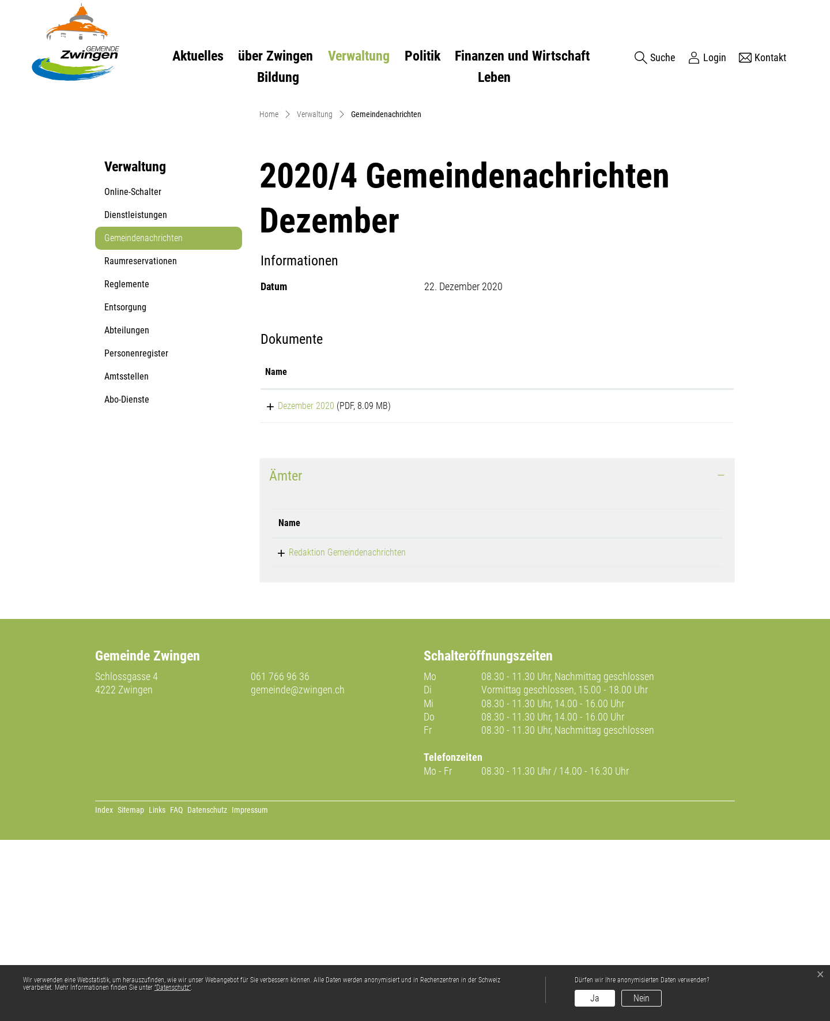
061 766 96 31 (504, 732)
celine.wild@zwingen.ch (622, 732)
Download (664, 585)
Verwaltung (359, 56)
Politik (422, 56)
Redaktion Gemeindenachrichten (336, 732)
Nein (641, 998)
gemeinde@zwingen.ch (298, 871)
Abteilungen (126, 507)
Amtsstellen (126, 553)
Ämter (285, 657)
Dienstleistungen (135, 391)
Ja (594, 998)
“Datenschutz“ (172, 988)
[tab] (497, 657)
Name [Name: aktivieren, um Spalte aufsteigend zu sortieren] (276, 548)
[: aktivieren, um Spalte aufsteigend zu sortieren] (664, 549)
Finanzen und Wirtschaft (522, 56)
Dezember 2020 (293, 582)
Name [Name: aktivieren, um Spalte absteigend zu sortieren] (289, 703)
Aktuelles (198, 56)
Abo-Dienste (126, 576)
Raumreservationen (140, 438)
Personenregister (136, 530)
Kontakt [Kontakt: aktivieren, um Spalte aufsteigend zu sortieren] (595, 703)
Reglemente (126, 461)
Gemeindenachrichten (143, 418)
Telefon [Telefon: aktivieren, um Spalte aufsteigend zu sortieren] (492, 703)
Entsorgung (125, 484)
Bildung (278, 77)
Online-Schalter (132, 368)
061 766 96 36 (280, 857)
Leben (494, 77)
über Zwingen (275, 56)
